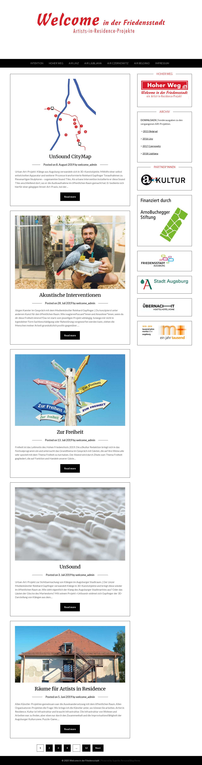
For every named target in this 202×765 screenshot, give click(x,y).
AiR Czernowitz (118, 63)
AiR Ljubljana (93, 63)
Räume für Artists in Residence (70, 689)
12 (86, 748)
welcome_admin (87, 164)
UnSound (70, 567)
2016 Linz (148, 138)
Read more (70, 196)
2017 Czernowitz (152, 146)
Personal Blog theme (130, 760)
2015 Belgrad (150, 131)
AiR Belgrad (142, 63)
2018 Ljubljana (150, 153)
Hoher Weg (56, 63)
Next (98, 748)
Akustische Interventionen (70, 295)
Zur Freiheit (70, 432)
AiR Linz (74, 63)
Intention (36, 63)
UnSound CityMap (70, 156)
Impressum (162, 63)
